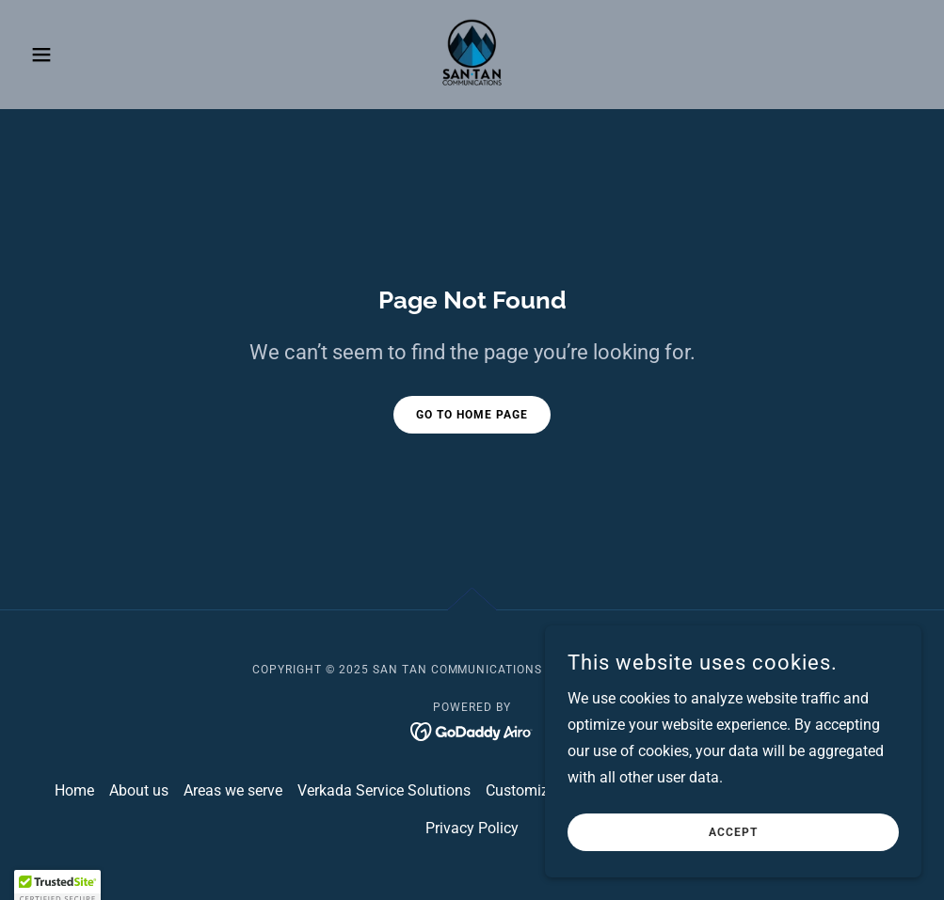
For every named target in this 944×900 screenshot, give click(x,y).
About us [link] (138, 790)
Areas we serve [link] (233, 790)
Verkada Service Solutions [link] (384, 790)
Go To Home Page (472, 414)
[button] (90, 54)
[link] (472, 52)
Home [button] (74, 790)
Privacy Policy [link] (472, 828)
